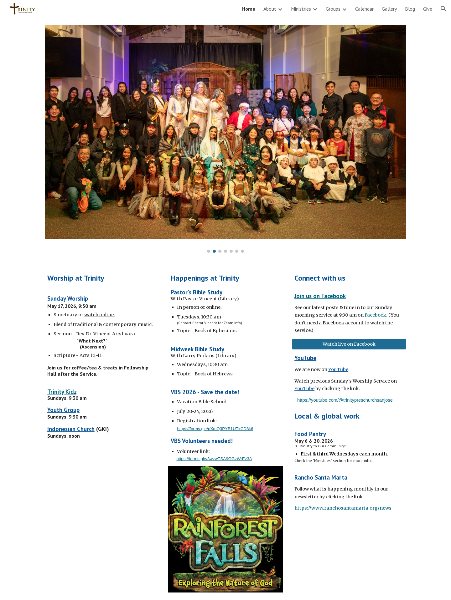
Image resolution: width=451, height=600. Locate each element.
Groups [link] (333, 9)
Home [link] (248, 9)
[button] (443, 8)
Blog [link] (410, 9)
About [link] (269, 9)
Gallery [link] (389, 9)
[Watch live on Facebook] (349, 344)
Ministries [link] (301, 9)
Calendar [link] (364, 9)
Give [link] (427, 9)
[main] (102, 278)
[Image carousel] (225, 139)
